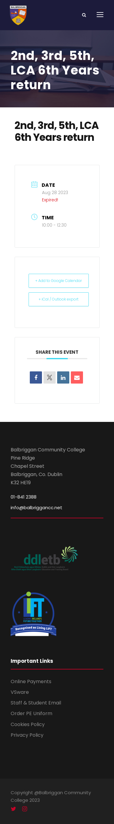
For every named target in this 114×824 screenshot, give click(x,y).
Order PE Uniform (31, 713)
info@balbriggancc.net (36, 507)
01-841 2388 (23, 497)
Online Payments (31, 681)
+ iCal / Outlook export (58, 299)
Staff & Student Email (36, 702)
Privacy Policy (27, 735)
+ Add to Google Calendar (58, 280)
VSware (20, 692)
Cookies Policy (28, 724)
